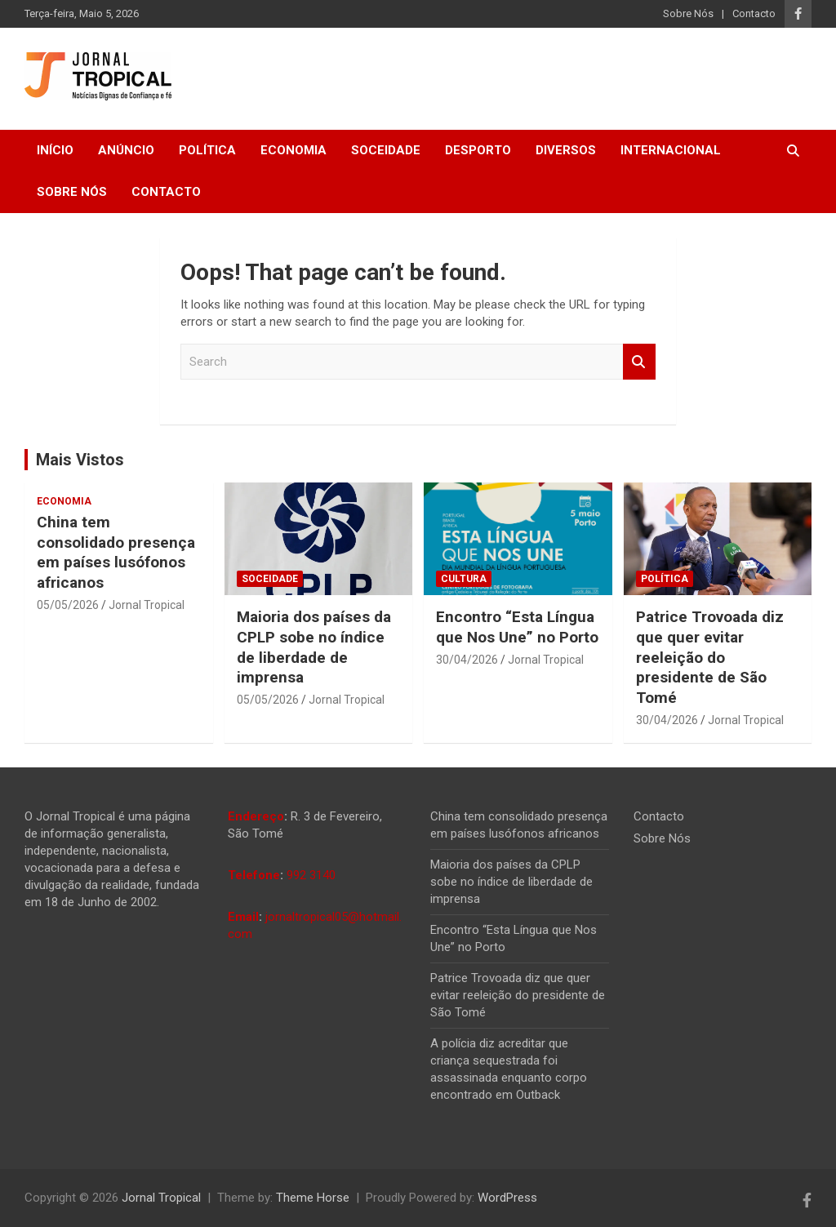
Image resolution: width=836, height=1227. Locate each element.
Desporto (478, 150)
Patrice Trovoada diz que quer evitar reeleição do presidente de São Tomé (710, 657)
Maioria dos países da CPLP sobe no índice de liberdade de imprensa (314, 647)
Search (639, 362)
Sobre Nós (688, 13)
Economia (293, 150)
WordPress (507, 1197)
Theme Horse (312, 1197)
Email (243, 916)
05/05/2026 (68, 604)
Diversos (566, 150)
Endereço (256, 816)
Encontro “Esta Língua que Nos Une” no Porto (517, 627)
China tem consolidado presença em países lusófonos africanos (116, 552)
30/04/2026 (467, 659)
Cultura (464, 579)
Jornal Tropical (147, 604)
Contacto (754, 13)
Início (55, 150)
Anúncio (126, 150)
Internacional (670, 150)
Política (207, 150)
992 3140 (311, 875)
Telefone (254, 875)
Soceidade (385, 150)
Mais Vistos (80, 459)
